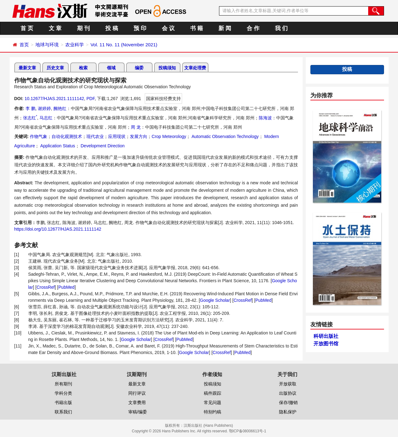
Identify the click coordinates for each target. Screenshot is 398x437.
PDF (90, 98)
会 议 (168, 28)
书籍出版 (63, 402)
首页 (24, 44)
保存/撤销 (288, 402)
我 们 (281, 28)
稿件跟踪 (212, 393)
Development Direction (102, 145)
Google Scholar (215, 300)
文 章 (55, 28)
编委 (139, 67)
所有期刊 (63, 383)
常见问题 (212, 402)
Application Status (57, 145)
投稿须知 (167, 67)
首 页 (27, 28)
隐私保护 (287, 411)
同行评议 (137, 393)
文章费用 (137, 402)
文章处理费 (195, 67)
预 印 (140, 28)
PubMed (66, 287)
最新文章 (27, 67)
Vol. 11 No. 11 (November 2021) (123, 44)
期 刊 (83, 28)
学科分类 (63, 393)
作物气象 (38, 136)
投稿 (347, 69)
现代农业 (95, 136)
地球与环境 (47, 44)
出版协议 (287, 393)
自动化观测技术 (67, 136)
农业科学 (74, 44)
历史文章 (55, 67)
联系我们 (63, 411)
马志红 (46, 117)
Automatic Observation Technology (224, 136)
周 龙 (136, 127)
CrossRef (46, 287)
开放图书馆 (325, 343)
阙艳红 (59, 108)
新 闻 (224, 28)
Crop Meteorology (169, 136)
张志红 (30, 117)
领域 (111, 67)
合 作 (253, 28)
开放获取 (287, 383)
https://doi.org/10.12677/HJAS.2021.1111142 (57, 229)
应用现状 (117, 136)
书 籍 (196, 28)
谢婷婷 (44, 108)
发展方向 (138, 136)
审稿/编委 (137, 411)
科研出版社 (325, 336)
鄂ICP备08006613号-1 (247, 431)
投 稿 (111, 28)
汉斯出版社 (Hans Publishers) (208, 425)
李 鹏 (30, 108)
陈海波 (265, 117)
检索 (83, 67)
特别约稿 (212, 411)
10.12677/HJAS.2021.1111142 (54, 98)
